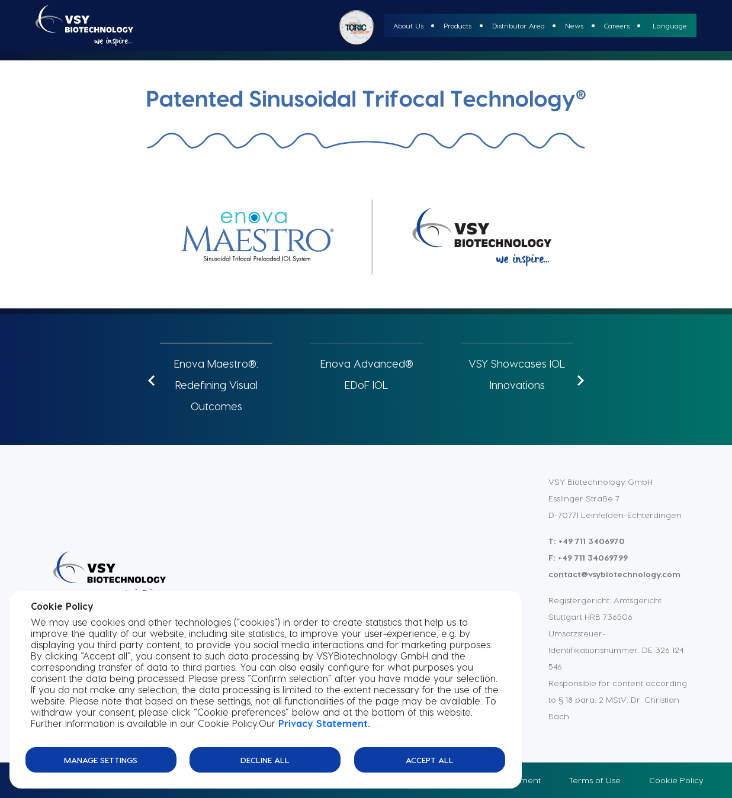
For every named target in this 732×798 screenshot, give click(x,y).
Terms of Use (595, 780)
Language (670, 25)
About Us (408, 25)
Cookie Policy (676, 780)
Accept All (430, 759)
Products (457, 25)
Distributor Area (518, 25)
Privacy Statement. (324, 723)
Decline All (265, 759)
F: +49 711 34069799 (588, 557)
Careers (617, 25)
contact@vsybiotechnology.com (614, 574)
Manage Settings (100, 759)
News (574, 25)
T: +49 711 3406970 (586, 541)
